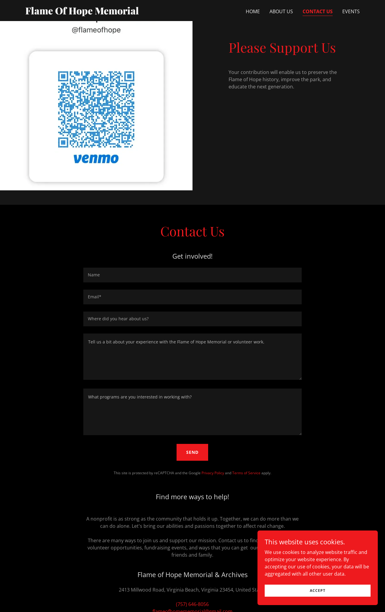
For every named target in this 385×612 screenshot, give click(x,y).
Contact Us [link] (318, 11)
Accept (317, 590)
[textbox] (192, 275)
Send (192, 452)
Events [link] (351, 11)
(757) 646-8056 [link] (192, 604)
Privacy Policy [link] (213, 472)
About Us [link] (281, 11)
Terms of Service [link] (246, 472)
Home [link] (253, 11)
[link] (83, 12)
